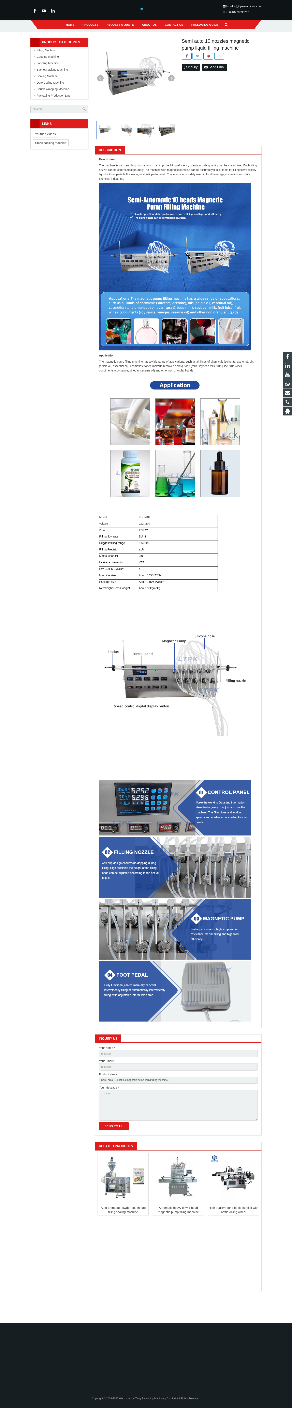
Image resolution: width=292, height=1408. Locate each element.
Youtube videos (45, 153)
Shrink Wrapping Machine (53, 108)
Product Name (108, 1095)
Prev (100, 98)
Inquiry (191, 87)
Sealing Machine (47, 95)
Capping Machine (48, 76)
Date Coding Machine (50, 102)
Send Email (214, 87)
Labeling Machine (48, 82)
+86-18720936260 (237, 12)
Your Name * (107, 1067)
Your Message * (109, 1109)
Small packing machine (50, 162)
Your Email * (107, 1081)
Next (171, 98)
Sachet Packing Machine (52, 89)
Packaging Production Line (54, 115)
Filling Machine (46, 69)
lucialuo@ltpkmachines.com (244, 6)
